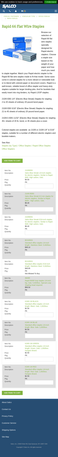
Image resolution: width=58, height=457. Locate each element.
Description (9, 173)
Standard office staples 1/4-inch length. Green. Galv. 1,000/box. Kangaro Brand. (37, 348)
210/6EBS (29, 170)
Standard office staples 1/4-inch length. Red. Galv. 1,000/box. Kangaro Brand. (37, 371)
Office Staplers (8, 149)
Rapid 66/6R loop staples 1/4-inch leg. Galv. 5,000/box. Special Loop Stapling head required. (38, 283)
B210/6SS (29, 240)
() (23, 11)
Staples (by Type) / (10, 146)
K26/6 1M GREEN (32, 343)
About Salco (7, 402)
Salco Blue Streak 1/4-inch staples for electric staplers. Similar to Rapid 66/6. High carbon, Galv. (38, 175)
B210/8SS (29, 261)
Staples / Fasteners (11, 16)
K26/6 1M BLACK (31, 301)
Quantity (8, 185)
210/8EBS (29, 217)
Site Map (5, 437)
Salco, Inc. (9, 6)
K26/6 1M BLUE (31, 322)
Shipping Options (9, 430)
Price (6, 180)
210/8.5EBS (29, 194)
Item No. (8, 170)
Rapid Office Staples (42, 146)
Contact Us (6, 409)
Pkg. (6, 182)
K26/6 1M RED (30, 367)
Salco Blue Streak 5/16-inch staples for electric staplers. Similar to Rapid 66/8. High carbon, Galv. (38, 222)
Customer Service (9, 423)
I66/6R (27, 278)
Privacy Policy (7, 416)
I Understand (50, 2)
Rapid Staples (12, 18)
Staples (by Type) (28, 16)
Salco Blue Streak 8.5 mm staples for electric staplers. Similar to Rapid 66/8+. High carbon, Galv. (39, 198)
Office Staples (44, 16)
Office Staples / (25, 146)
